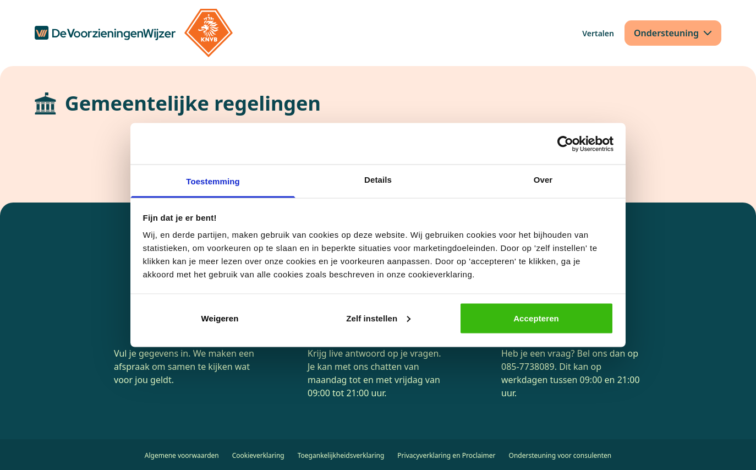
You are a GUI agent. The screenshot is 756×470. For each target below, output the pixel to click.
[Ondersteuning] (672, 33)
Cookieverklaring (258, 455)
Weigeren (219, 318)
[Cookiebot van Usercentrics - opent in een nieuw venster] (565, 143)
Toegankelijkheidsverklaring (341, 455)
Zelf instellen (378, 318)
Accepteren (536, 318)
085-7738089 (528, 366)
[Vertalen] (598, 33)
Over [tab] (543, 179)
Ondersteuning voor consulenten (560, 455)
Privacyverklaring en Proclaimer (446, 455)
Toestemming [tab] (213, 181)
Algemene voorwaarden (182, 455)
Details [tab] (378, 179)
